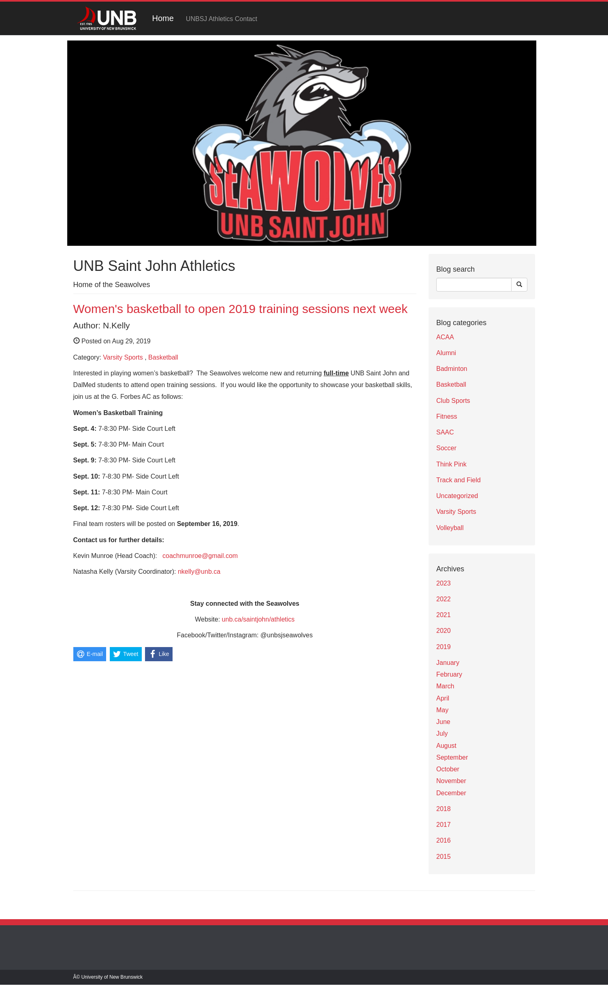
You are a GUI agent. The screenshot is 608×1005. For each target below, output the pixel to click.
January (447, 662)
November (451, 780)
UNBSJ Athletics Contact (221, 18)
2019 (443, 646)
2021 (443, 614)
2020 (443, 630)
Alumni (446, 352)
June (443, 721)
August (446, 745)
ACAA (445, 337)
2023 (443, 583)
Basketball (163, 357)
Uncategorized (457, 495)
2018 (443, 808)
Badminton (451, 368)
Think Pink (451, 464)
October (447, 769)
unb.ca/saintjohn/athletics (258, 619)
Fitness (446, 416)
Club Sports (453, 400)
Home (163, 18)
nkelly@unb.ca (199, 571)
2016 (443, 840)
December (451, 793)
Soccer (446, 448)
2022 (443, 599)
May (442, 710)
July (442, 733)
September (452, 757)
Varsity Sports (123, 357)
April (442, 698)
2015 (443, 856)
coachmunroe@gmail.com (200, 555)
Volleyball (450, 527)
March (445, 686)
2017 (443, 824)
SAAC (445, 432)
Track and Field (458, 480)
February (449, 674)
